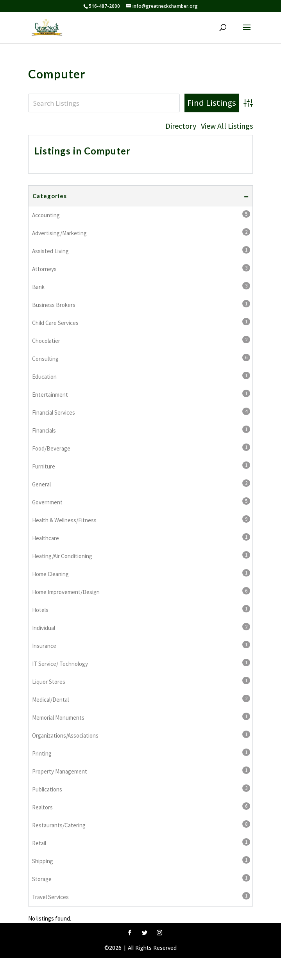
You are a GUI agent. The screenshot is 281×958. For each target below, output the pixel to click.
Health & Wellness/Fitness (141, 519)
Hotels (141, 609)
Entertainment (141, 394)
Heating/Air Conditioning (141, 555)
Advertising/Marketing (141, 232)
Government (141, 501)
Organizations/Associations (141, 735)
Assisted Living (141, 250)
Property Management (141, 770)
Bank (141, 286)
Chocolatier (141, 340)
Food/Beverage (141, 448)
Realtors (141, 806)
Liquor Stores (141, 681)
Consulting (141, 358)
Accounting (141, 214)
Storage (141, 878)
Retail (141, 842)
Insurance (141, 645)
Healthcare (141, 537)
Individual (141, 627)
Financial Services (141, 412)
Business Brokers (141, 304)
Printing (141, 753)
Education (141, 376)
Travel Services (141, 896)
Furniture (141, 465)
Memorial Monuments (141, 717)
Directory (180, 126)
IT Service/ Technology (141, 663)
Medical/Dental (141, 699)
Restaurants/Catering (141, 824)
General (141, 483)
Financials (141, 430)
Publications (141, 788)
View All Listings (227, 126)
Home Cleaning (141, 573)
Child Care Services (141, 322)
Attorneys (141, 268)
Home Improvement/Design (141, 591)
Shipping (141, 860)
